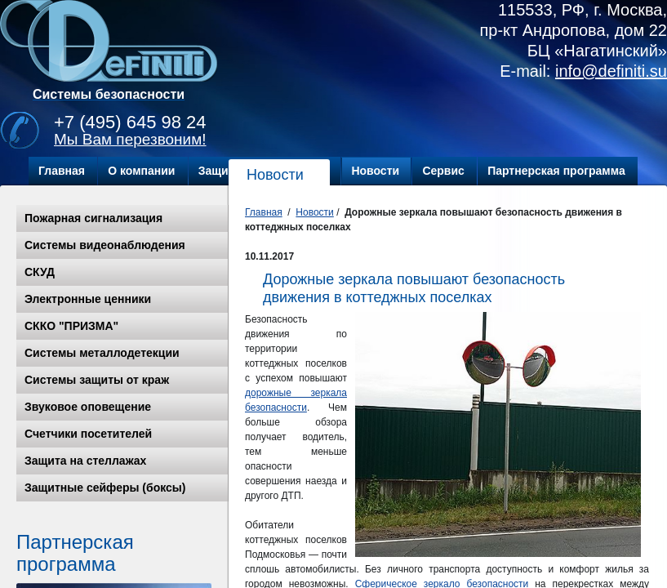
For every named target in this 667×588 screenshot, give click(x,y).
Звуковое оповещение (87, 406)
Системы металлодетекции (102, 352)
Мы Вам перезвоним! (130, 139)
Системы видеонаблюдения (104, 245)
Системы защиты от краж (96, 379)
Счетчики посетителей (88, 433)
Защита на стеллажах (85, 460)
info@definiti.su (611, 71)
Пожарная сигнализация (93, 218)
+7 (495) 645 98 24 (130, 122)
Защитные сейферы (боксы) (104, 487)
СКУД (39, 271)
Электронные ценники (87, 298)
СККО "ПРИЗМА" (71, 325)
